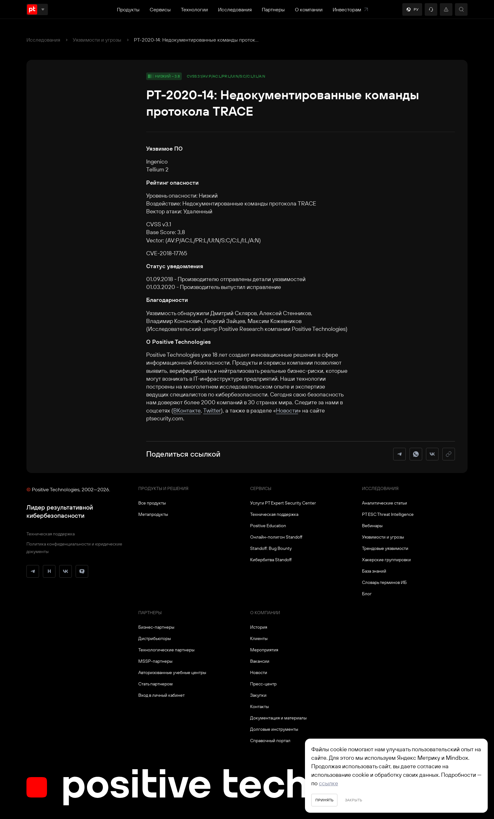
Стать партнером (155, 684)
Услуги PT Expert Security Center (283, 503)
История (258, 627)
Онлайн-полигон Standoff (276, 537)
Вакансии (259, 661)
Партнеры (273, 9)
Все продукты (152, 503)
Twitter (212, 410)
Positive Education (268, 525)
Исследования (235, 9)
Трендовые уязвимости (385, 548)
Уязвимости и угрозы (97, 40)
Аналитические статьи (384, 503)
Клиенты (258, 638)
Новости (287, 410)
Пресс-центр (263, 684)
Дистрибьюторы (154, 638)
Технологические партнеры (166, 650)
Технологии (194, 9)
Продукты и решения (163, 488)
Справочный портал (270, 740)
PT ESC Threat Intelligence (388, 514)
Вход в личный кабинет (161, 695)
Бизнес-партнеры (156, 627)
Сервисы (160, 9)
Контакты (259, 706)
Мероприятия (264, 650)
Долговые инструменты (274, 729)
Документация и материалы (278, 718)
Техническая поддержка (50, 534)
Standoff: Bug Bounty (271, 548)
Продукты (128, 9)
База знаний (374, 571)
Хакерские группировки (386, 559)
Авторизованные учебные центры (172, 672)
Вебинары (372, 525)
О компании (309, 9)
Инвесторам (351, 9)
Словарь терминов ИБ (384, 582)
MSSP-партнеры (155, 661)
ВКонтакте (187, 410)
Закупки (258, 695)
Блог (367, 594)
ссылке (328, 783)
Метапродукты (153, 514)
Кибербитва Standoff (271, 559)
